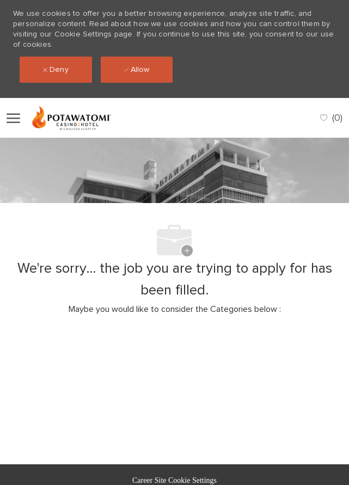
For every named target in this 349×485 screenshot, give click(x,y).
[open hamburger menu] (13, 117)
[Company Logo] (81, 118)
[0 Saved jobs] (331, 118)
